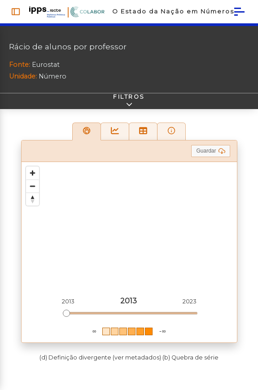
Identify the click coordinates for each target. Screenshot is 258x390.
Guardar (210, 154)
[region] (129, 256)
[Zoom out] (32, 189)
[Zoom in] (32, 176)
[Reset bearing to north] (32, 202)
